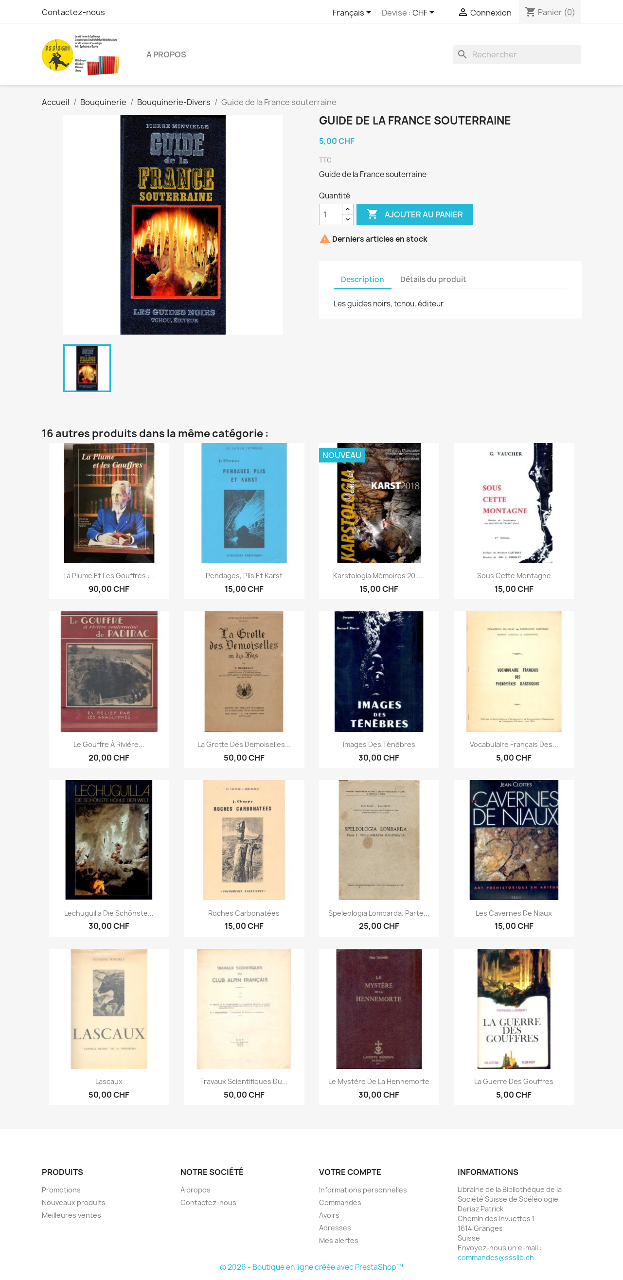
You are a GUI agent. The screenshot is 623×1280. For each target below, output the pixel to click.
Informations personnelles (363, 1189)
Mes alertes (338, 1240)
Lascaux (109, 1081)
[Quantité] (330, 214)
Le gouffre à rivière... (108, 744)
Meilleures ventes (71, 1215)
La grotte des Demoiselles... (244, 744)
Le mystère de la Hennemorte (378, 1081)
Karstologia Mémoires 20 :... (379, 575)
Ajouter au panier (415, 214)
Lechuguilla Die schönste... (109, 913)
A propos (166, 54)
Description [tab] (362, 279)
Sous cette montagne (514, 575)
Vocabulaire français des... (514, 744)
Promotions (61, 1189)
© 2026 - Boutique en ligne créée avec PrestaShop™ (311, 1267)
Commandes (340, 1202)
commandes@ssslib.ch (496, 1257)
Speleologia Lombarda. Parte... (378, 913)
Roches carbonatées (244, 913)
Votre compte (350, 1172)
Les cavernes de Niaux (514, 913)
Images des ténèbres (379, 744)
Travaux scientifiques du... (244, 1081)
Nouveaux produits (74, 1202)
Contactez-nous (73, 12)
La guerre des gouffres (513, 1081)
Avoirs (329, 1215)
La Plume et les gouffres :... (109, 575)
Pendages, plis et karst (244, 575)
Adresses (335, 1227)
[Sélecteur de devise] (425, 13)
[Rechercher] (517, 54)
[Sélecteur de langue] (353, 13)
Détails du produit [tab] (433, 279)
